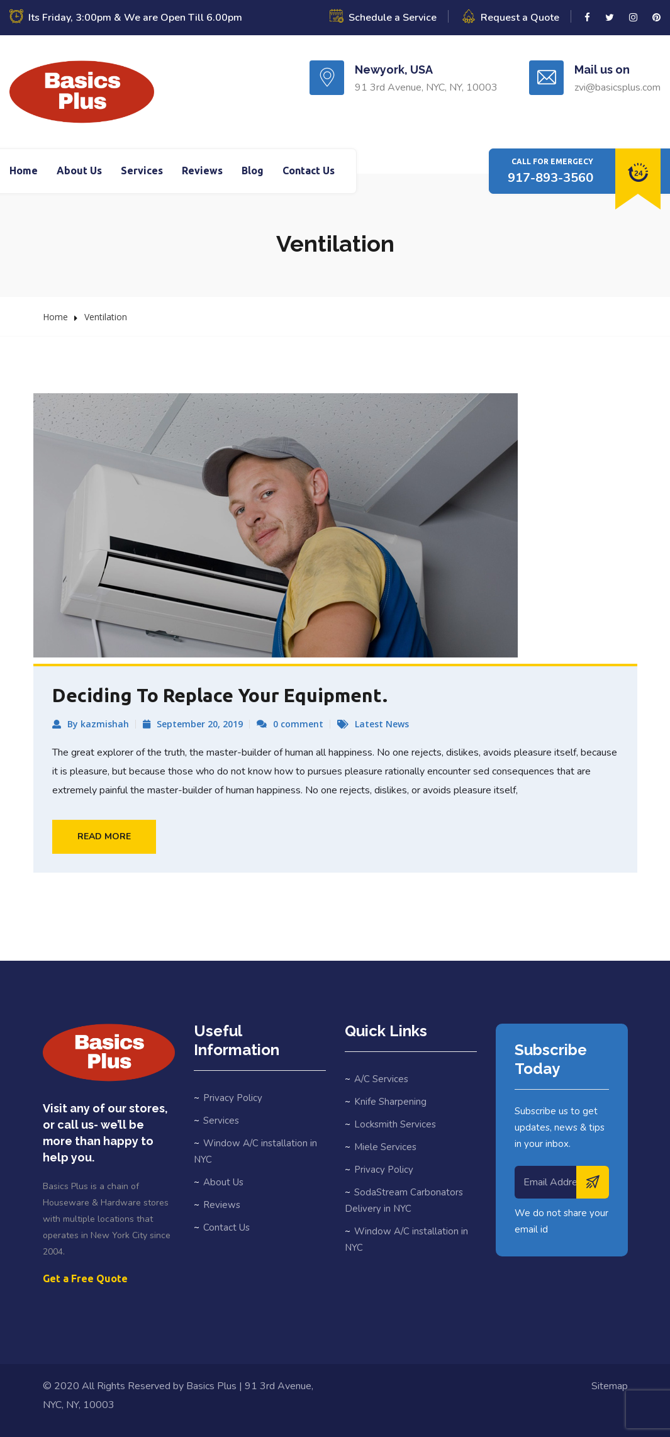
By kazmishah (98, 724)
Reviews (202, 170)
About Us (79, 170)
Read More (104, 836)
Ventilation (105, 317)
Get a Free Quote (85, 1278)
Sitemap (609, 1386)
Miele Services (385, 1147)
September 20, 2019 (200, 724)
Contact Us (308, 170)
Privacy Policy (232, 1098)
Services (142, 170)
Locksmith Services (395, 1124)
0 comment (298, 724)
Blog (253, 170)
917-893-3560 (550, 177)
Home (23, 170)
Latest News (382, 724)
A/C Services (381, 1079)
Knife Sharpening (390, 1101)
